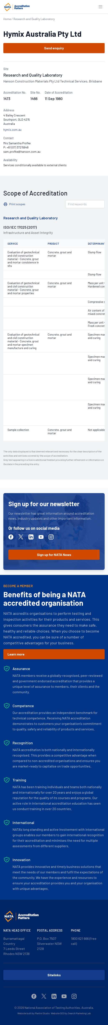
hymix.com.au (12, 129)
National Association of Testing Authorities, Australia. (59, 1007)
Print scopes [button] (17, 204)
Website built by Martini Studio (33, 1013)
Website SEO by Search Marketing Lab (71, 1013)
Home (7, 19)
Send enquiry (54, 48)
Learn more (16, 654)
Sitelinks (54, 975)
